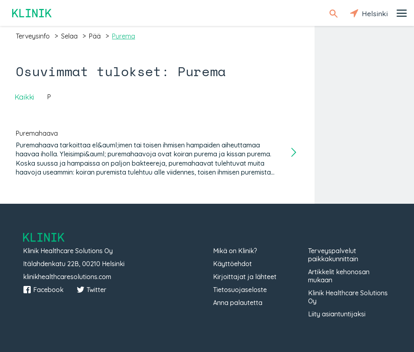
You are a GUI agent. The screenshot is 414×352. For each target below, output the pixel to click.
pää (95, 36)
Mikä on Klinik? (235, 251)
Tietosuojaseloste (240, 290)
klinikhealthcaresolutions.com (67, 277)
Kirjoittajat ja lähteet (245, 277)
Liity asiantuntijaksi (336, 314)
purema (123, 36)
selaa (69, 36)
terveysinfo (33, 36)
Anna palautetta (237, 303)
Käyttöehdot (232, 264)
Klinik (32, 13)
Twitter (91, 290)
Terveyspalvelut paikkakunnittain (333, 255)
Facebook (43, 290)
